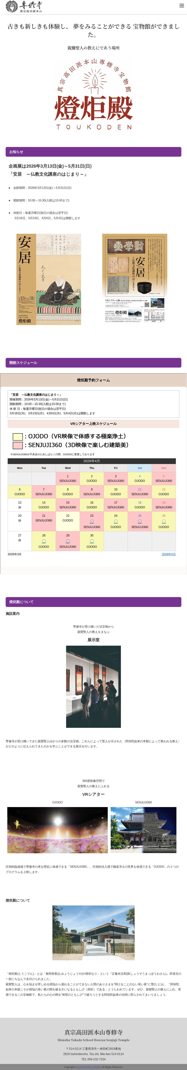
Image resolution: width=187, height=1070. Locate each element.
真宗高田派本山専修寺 (93, 1032)
